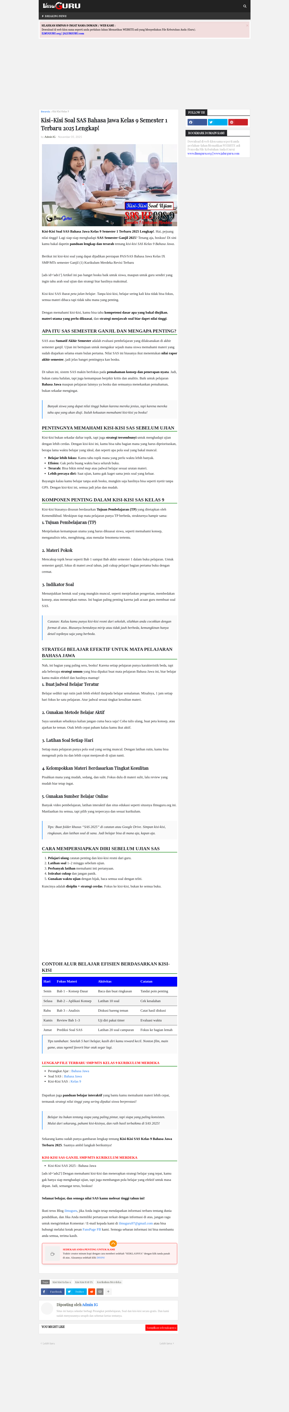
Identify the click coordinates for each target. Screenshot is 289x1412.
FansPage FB (92, 1229)
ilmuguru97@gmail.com (136, 1223)
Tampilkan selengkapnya (161, 1327)
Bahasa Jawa (80, 1071)
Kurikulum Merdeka (109, 1282)
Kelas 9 (76, 1081)
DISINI (101, 1257)
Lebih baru (49, 1343)
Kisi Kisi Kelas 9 (60, 111)
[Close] (247, 25)
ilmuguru (70, 1211)
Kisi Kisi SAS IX (84, 1282)
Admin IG (90, 1304)
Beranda (45, 111)
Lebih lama (166, 1343)
